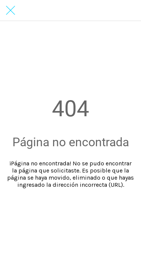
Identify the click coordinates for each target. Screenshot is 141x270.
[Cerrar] (10, 10)
